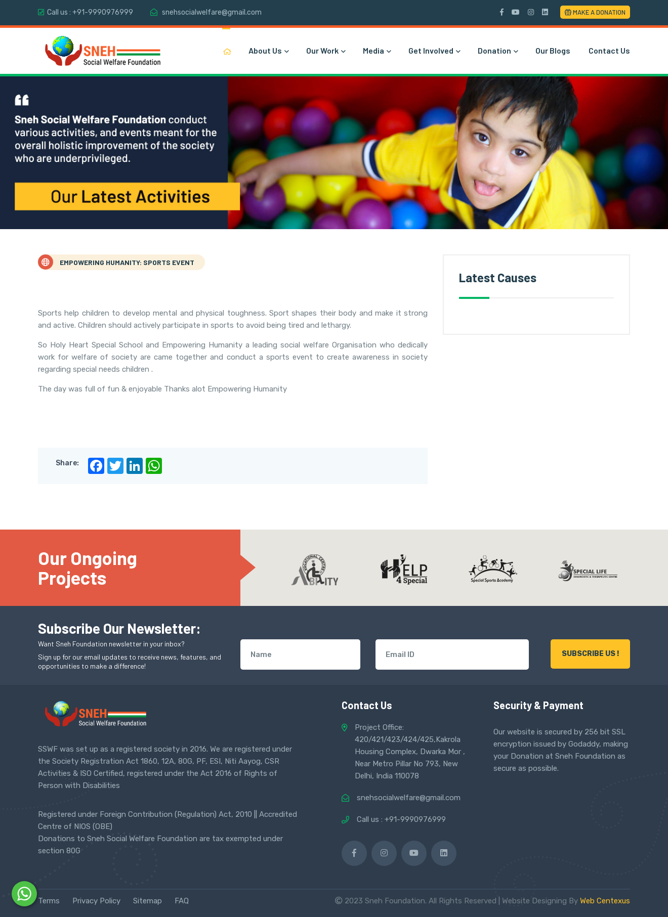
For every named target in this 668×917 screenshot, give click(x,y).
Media (376, 50)
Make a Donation (595, 12)
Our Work (325, 50)
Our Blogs (552, 50)
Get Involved (434, 50)
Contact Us (609, 50)
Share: (67, 463)
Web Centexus (605, 900)
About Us (268, 50)
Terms (49, 900)
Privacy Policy (96, 900)
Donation (497, 50)
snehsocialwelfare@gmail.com (212, 12)
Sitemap (147, 900)
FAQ (182, 900)
